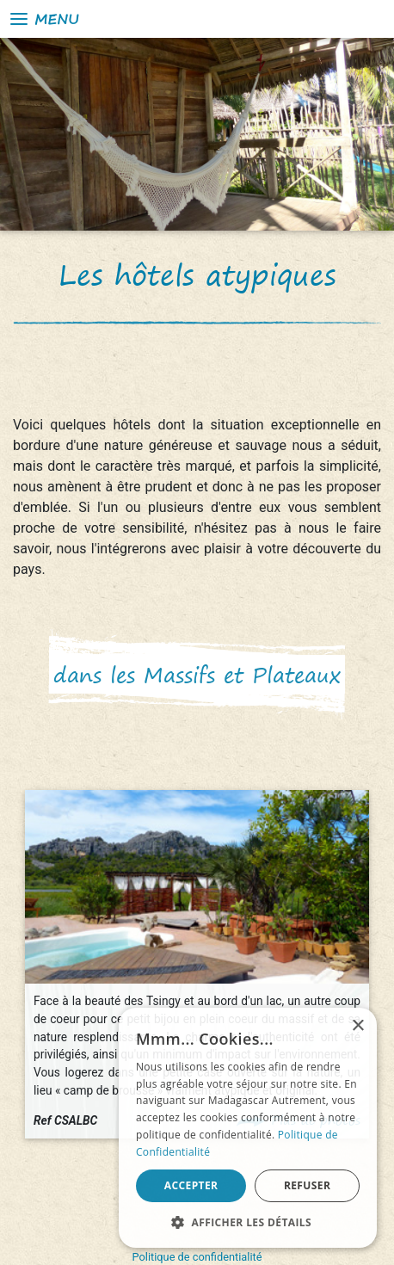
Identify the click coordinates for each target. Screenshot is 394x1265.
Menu (43, 19)
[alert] (248, 1128)
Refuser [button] (307, 1185)
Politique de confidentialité (197, 1256)
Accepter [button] (191, 1185)
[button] (248, 1222)
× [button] (357, 1026)
